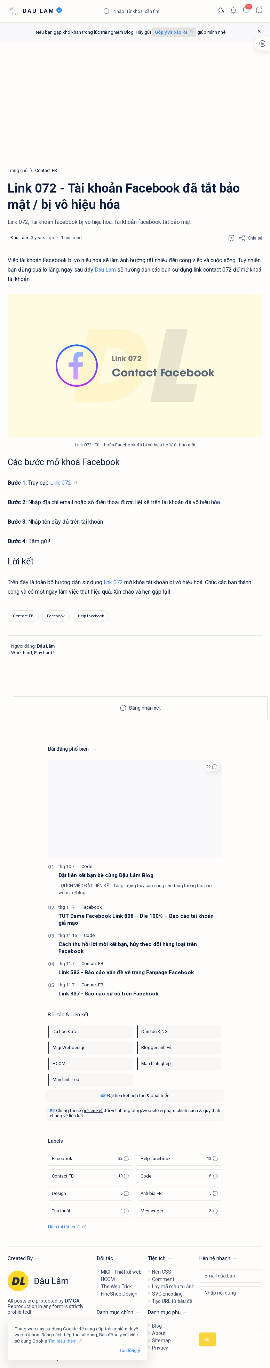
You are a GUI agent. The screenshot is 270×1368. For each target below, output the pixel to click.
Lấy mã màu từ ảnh (173, 1286)
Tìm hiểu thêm (62, 1341)
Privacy (160, 1348)
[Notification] (233, 10)
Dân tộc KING (154, 1031)
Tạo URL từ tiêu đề (172, 1301)
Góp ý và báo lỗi (171, 32)
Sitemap (161, 1340)
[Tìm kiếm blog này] (155, 11)
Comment (163, 1279)
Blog (157, 1326)
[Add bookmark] (231, 238)
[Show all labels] (67, 1226)
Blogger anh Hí (156, 1047)
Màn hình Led (66, 1079)
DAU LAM (39, 11)
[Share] (250, 238)
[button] (211, 767)
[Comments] (246, 10)
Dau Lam (105, 269)
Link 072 (60, 482)
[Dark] (220, 10)
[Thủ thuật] (90, 1211)
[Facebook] (56, 616)
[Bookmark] (259, 10)
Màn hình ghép (156, 1063)
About (159, 1333)
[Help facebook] (91, 616)
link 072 (113, 582)
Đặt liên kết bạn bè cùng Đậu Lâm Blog (105, 875)
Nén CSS (161, 1272)
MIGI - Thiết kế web (121, 1272)
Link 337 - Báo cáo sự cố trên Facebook (108, 994)
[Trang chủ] (17, 170)
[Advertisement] (135, 105)
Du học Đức (64, 1031)
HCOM (59, 1063)
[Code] (86, 866)
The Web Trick (116, 1286)
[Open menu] (13, 11)
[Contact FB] (46, 170)
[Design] (90, 1194)
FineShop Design (119, 1294)
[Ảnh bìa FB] (179, 1194)
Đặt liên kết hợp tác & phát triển (135, 1095)
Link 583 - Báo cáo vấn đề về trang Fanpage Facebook (126, 972)
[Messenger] (179, 1211)
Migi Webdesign (69, 1047)
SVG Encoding (167, 1294)
